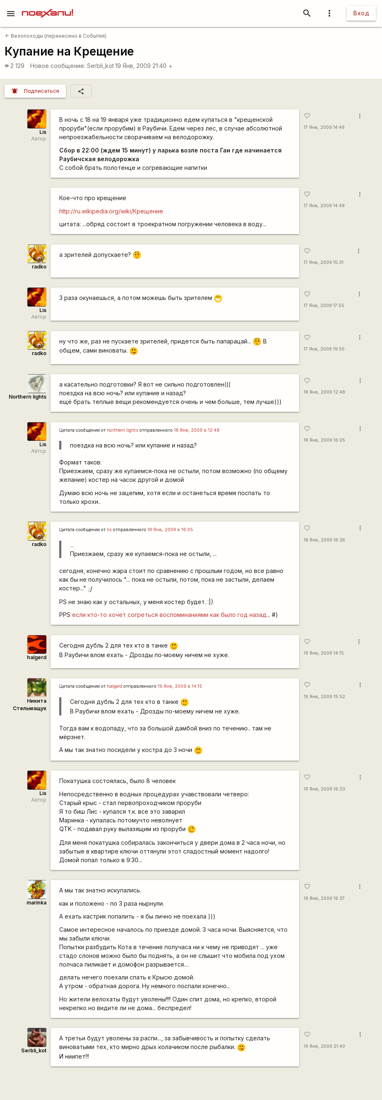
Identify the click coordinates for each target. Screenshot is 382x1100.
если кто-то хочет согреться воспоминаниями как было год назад (169, 614)
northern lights (122, 430)
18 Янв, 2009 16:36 (324, 540)
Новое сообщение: (57, 65)
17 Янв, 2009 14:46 (324, 127)
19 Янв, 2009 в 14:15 (180, 686)
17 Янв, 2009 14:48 (324, 205)
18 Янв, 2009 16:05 (324, 440)
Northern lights (27, 397)
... (72, 545)
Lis (42, 132)
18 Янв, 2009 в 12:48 (197, 430)
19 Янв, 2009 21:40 (144, 65)
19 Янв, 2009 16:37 (324, 898)
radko (39, 267)
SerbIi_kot (100, 65)
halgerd (36, 657)
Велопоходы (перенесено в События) (56, 36)
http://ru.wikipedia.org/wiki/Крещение (111, 211)
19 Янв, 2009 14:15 (324, 653)
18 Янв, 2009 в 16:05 (170, 529)
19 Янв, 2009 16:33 (324, 789)
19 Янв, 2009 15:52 (324, 696)
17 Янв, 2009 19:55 (324, 349)
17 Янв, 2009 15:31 (323, 262)
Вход (361, 13)
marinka (36, 902)
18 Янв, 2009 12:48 (324, 392)
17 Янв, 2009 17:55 (324, 305)
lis (109, 529)
